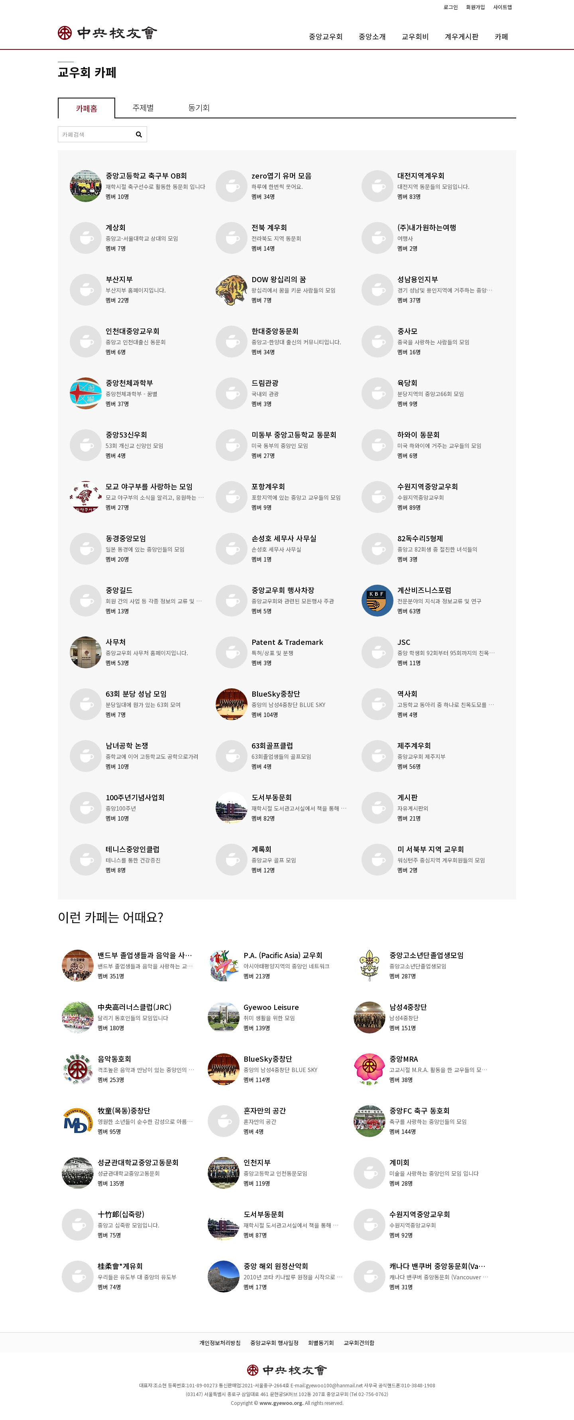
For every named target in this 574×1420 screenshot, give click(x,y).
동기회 (199, 107)
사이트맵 (502, 7)
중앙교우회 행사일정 (274, 1343)
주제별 (143, 107)
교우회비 (415, 36)
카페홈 (86, 108)
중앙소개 (372, 36)
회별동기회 (321, 1343)
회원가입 (475, 7)
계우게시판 (462, 36)
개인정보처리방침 (220, 1343)
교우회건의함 (359, 1343)
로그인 (451, 7)
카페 (501, 36)
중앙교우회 (326, 36)
